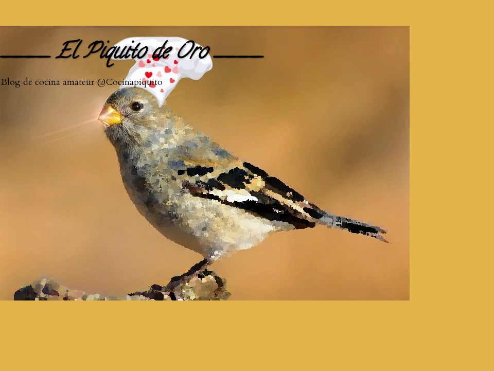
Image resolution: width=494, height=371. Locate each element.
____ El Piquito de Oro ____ (131, 53)
